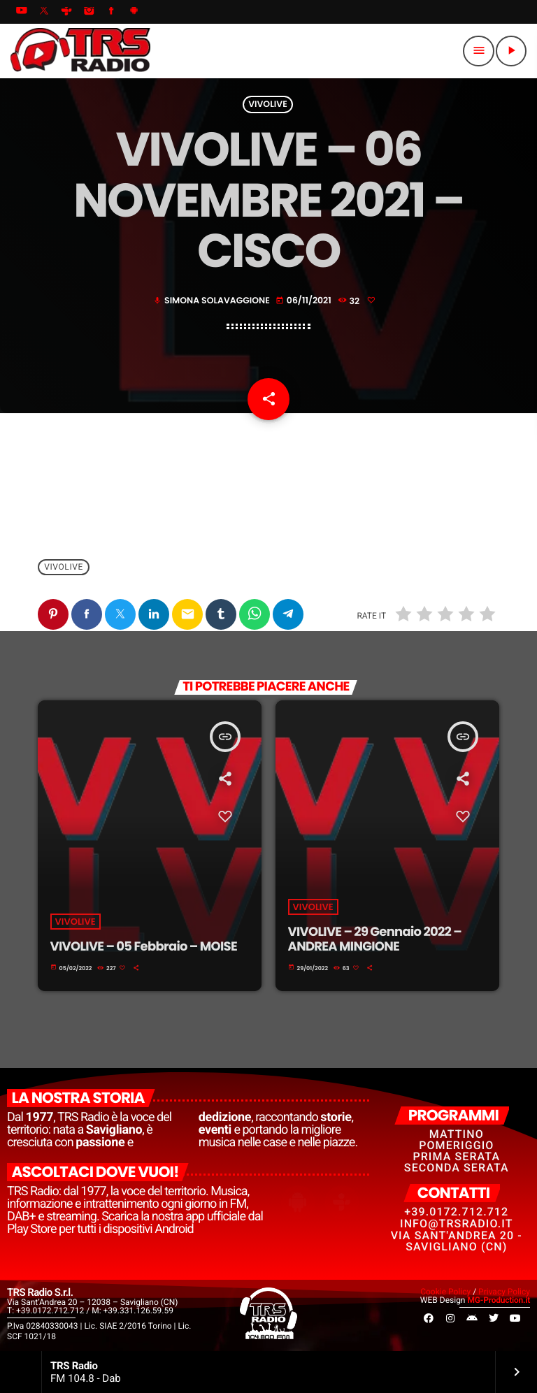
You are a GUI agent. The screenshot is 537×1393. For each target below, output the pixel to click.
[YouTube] (21, 12)
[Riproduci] (511, 51)
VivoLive (267, 104)
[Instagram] (88, 12)
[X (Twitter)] (44, 12)
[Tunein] (66, 12)
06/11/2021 (304, 301)
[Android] (134, 12)
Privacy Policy (504, 1292)
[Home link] (80, 51)
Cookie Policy (445, 1292)
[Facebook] (111, 12)
